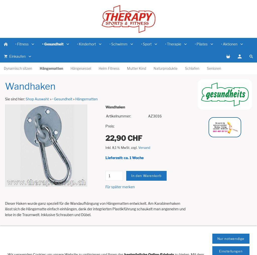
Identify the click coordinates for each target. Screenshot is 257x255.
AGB (119, 243)
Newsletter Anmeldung (98, 237)
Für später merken (120, 187)
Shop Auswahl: (37, 99)
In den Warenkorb (146, 176)
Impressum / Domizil (136, 237)
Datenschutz (238, 237)
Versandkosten (169, 237)
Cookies (134, 243)
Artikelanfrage (33, 237)
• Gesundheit (62, 99)
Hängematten (86, 99)
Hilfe (13, 237)
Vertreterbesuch (62, 237)
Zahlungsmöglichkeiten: (204, 237)
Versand (144, 148)
